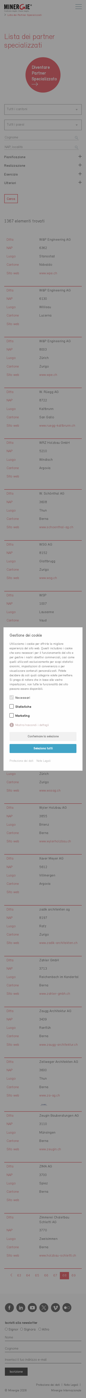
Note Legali (44, 761)
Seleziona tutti (43, 748)
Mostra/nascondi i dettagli (32, 725)
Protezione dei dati (22, 761)
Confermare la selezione (43, 736)
